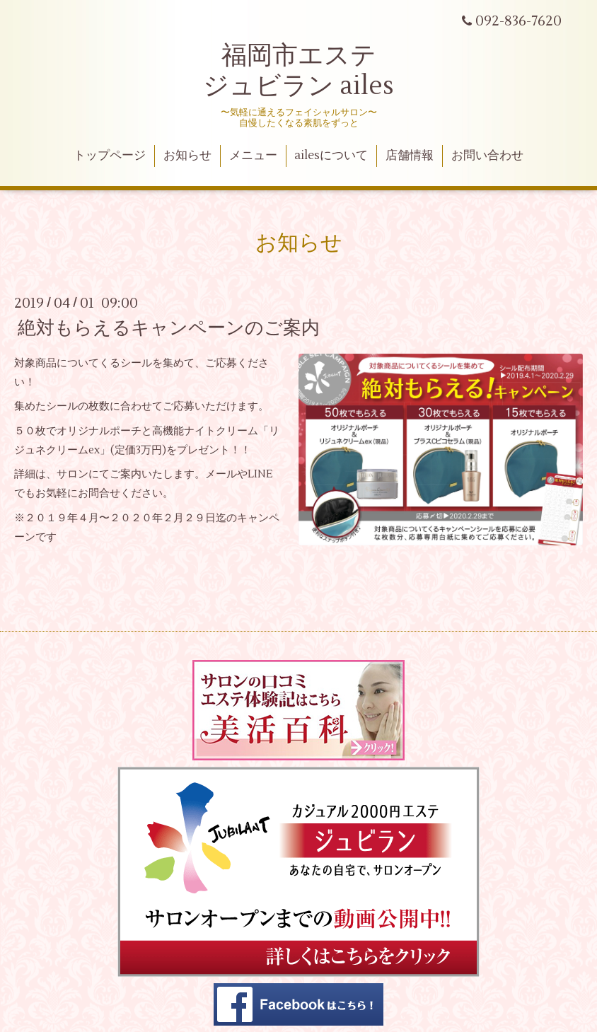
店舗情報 (410, 155)
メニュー (253, 155)
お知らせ (187, 155)
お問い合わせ (487, 155)
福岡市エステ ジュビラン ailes (298, 71)
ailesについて (331, 155)
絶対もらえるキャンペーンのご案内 (169, 328)
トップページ (110, 155)
